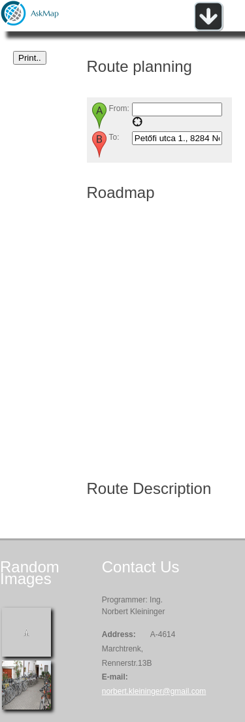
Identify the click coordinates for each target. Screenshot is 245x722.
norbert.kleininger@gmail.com (154, 691)
